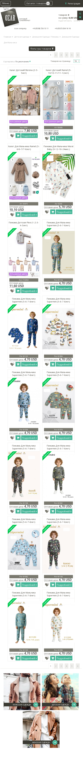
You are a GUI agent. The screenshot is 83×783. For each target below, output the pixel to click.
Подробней (29, 135)
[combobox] (77, 61)
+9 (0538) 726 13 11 (40, 28)
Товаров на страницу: (61, 61)
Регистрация (74, 3)
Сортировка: (16, 61)
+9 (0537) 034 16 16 (63, 28)
